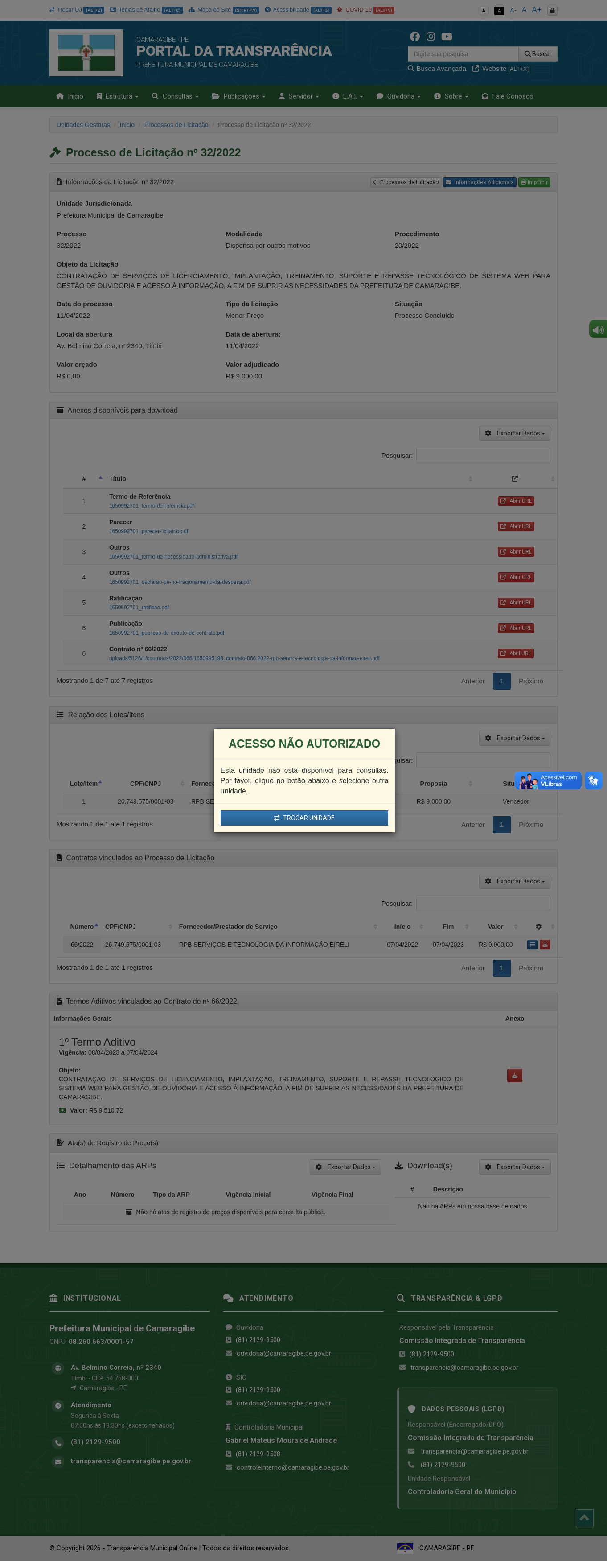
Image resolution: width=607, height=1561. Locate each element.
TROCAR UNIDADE (304, 818)
